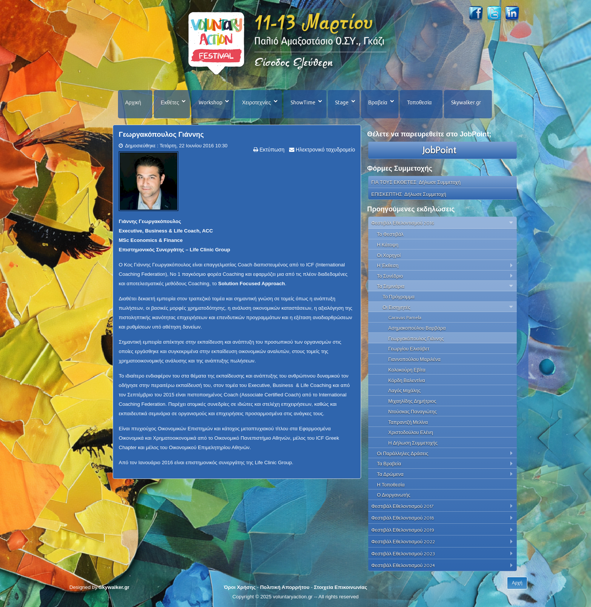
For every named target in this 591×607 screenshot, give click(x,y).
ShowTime (303, 102)
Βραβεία (377, 102)
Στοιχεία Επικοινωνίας (340, 587)
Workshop (210, 102)
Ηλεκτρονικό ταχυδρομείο (324, 150)
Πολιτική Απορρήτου (284, 587)
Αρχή (517, 583)
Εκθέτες (170, 102)
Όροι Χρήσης (240, 587)
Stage (342, 102)
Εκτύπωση (271, 150)
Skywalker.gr (466, 102)
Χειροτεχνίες (256, 102)
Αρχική (133, 102)
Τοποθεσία (419, 102)
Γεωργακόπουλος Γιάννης (161, 134)
